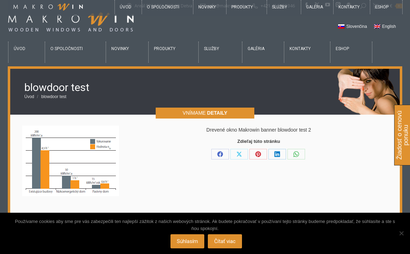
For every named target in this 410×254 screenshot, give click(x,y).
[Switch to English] (385, 27)
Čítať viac (225, 241)
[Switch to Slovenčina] (353, 27)
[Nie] (401, 233)
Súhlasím (188, 241)
